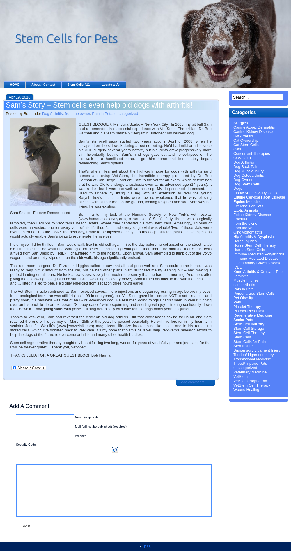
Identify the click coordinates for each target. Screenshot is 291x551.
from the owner (77, 113)
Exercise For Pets (248, 206)
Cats (237, 149)
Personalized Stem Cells (254, 293)
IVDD (237, 267)
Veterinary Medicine (250, 372)
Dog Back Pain (245, 166)
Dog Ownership (246, 180)
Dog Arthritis (52, 113)
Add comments (192, 382)
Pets (237, 302)
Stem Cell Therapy (249, 333)
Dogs (237, 188)
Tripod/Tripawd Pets (250, 363)
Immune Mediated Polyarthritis (259, 254)
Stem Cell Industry (248, 324)
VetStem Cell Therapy (251, 385)
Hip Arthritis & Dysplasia (253, 236)
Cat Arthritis (243, 136)
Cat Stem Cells (246, 145)
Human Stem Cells (249, 250)
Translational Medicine (252, 359)
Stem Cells (242, 337)
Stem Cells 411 (78, 84)
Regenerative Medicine (252, 315)
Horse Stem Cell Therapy (254, 245)
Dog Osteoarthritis (248, 175)
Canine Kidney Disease (253, 131)
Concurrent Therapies (251, 153)
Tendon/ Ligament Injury (253, 354)
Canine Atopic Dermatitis (254, 127)
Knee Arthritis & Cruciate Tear (258, 271)
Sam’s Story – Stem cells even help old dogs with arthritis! (99, 105)
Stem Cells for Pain (249, 341)
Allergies (240, 123)
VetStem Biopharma (250, 381)
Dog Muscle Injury (248, 171)
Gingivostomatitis (247, 232)
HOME (14, 84)
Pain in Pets (102, 113)
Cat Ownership (245, 140)
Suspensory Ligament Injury (256, 350)
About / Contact (43, 84)
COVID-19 (242, 158)
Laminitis (240, 276)
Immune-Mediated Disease (255, 258)
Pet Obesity (243, 298)
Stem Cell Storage (248, 328)
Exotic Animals (245, 210)
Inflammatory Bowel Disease (257, 263)
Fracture (240, 219)
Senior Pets (243, 319)
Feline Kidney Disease (252, 215)
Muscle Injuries (246, 280)
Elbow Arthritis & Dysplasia (255, 193)
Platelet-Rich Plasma (251, 311)
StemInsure (243, 346)
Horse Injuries (245, 241)
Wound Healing (246, 389)
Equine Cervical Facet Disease (259, 197)
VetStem (240, 376)
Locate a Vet (111, 84)
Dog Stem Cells (246, 184)
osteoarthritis (244, 284)
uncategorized (126, 113)
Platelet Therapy (247, 306)
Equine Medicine (247, 201)
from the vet (243, 228)
